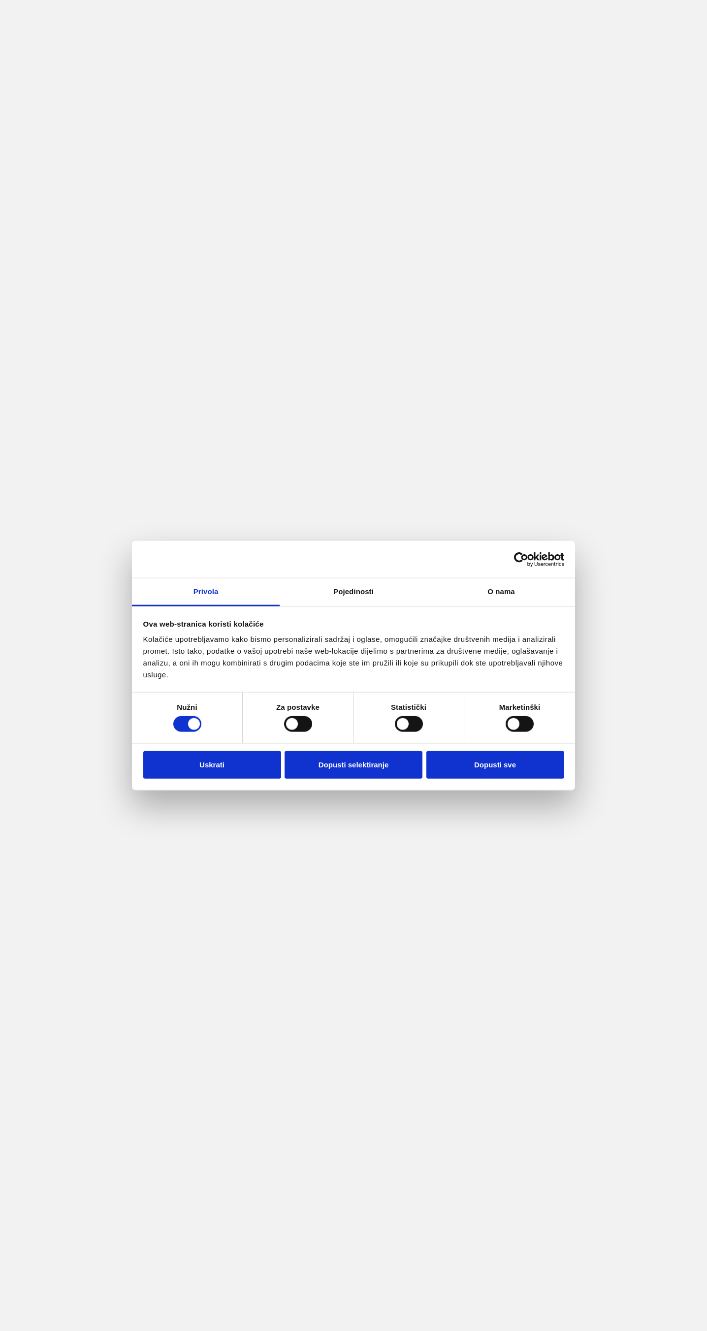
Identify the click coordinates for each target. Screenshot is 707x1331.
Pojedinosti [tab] (353, 591)
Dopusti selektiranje (354, 764)
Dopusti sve (495, 764)
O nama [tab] (501, 591)
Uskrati (212, 764)
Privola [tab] (206, 591)
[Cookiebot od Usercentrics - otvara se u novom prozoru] (521, 559)
